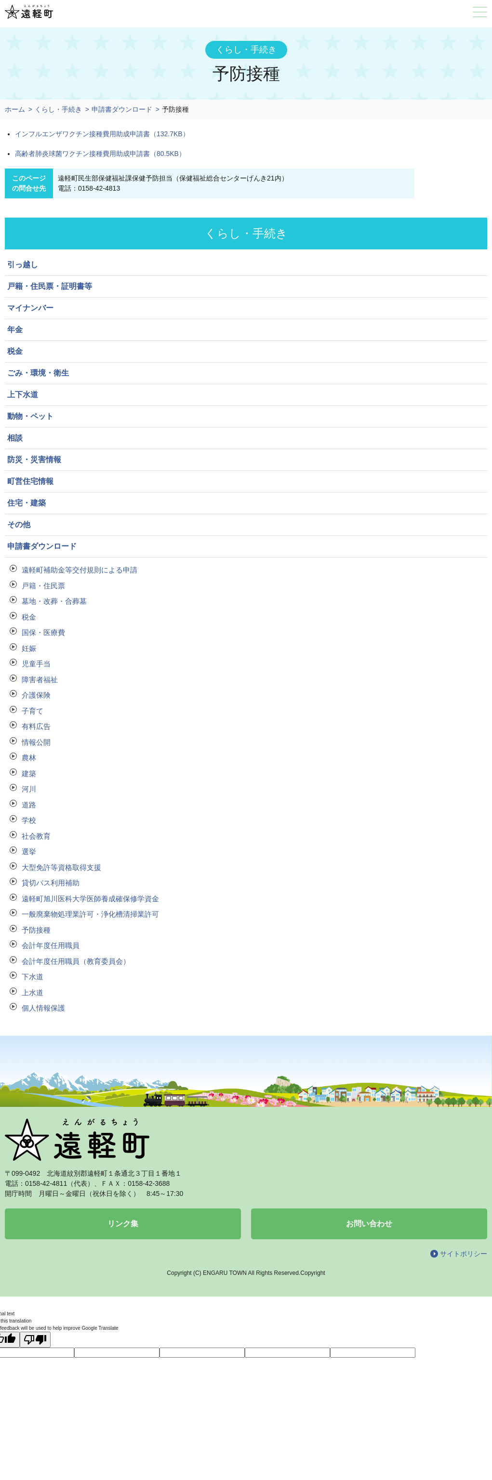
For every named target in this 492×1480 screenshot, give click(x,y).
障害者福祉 (40, 679)
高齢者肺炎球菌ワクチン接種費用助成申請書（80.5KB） (100, 153)
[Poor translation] (35, 1340)
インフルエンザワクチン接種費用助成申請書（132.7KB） (102, 134)
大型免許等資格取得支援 (61, 867)
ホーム (15, 109)
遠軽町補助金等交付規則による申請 (79, 570)
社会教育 (36, 836)
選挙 (29, 851)
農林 (29, 757)
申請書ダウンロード (122, 109)
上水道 (32, 992)
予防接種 (36, 930)
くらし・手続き (58, 109)
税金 (29, 617)
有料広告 (36, 726)
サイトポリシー (463, 1254)
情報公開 (36, 742)
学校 (29, 820)
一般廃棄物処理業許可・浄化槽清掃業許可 (90, 914)
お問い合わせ (369, 1224)
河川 (29, 789)
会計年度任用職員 (51, 945)
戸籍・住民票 (43, 586)
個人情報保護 (43, 1008)
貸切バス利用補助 (51, 883)
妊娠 (29, 648)
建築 (29, 773)
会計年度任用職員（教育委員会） (76, 961)
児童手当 (36, 664)
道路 (29, 805)
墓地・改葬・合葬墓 (54, 601)
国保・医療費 (43, 632)
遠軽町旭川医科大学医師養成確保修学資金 (90, 899)
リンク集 (122, 1224)
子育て (32, 711)
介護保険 (36, 695)
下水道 (32, 977)
